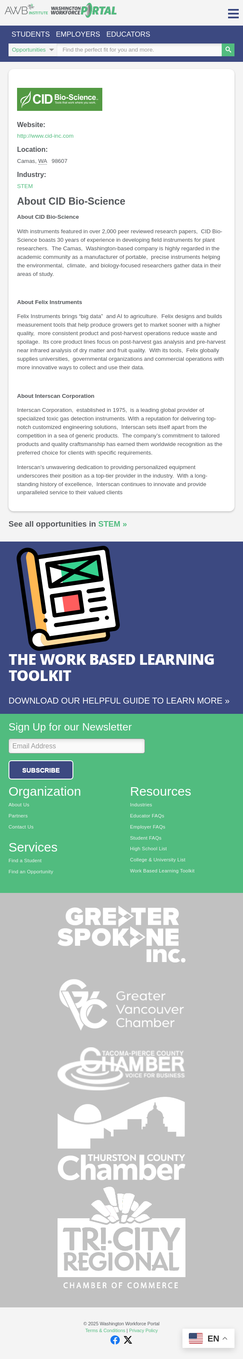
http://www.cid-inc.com (45, 136)
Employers (78, 34)
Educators (128, 34)
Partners (18, 815)
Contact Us (21, 826)
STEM (25, 186)
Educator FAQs (147, 815)
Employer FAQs (147, 826)
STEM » (112, 523)
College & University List (157, 859)
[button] (233, 13)
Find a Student (25, 860)
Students (31, 34)
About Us (19, 804)
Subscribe (41, 770)
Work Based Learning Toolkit (162, 870)
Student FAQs (146, 837)
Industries (141, 804)
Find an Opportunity (31, 871)
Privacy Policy (143, 1330)
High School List (148, 848)
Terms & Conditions (105, 1330)
